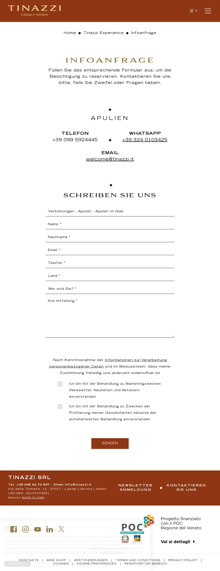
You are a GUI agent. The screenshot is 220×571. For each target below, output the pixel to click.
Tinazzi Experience (103, 33)
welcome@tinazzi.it (110, 159)
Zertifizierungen (91, 560)
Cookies (61, 564)
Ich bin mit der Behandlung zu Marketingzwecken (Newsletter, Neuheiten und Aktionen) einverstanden (115, 391)
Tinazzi (35, 11)
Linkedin (49, 529)
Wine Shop (56, 560)
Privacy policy (183, 560)
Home (70, 33)
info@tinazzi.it (78, 485)
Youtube (37, 529)
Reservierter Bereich (145, 564)
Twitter (61, 529)
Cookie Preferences (97, 564)
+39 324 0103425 (144, 140)
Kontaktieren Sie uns (186, 488)
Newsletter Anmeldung (135, 488)
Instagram (25, 529)
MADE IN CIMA (33, 498)
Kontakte (29, 560)
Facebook (13, 529)
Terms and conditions (138, 560)
